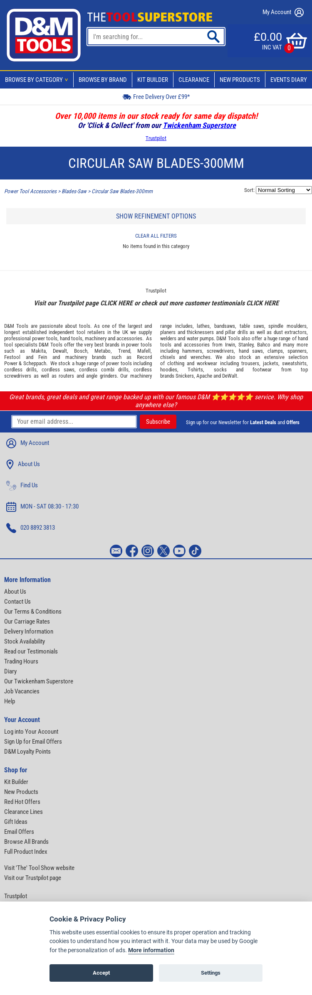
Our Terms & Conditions (33, 611)
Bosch (80, 351)
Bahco (263, 344)
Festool (12, 357)
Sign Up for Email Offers (33, 741)
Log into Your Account (31, 731)
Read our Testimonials (31, 651)
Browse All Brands (26, 841)
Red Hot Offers (22, 802)
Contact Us (17, 601)
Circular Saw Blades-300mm (122, 191)
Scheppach (34, 363)
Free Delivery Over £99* (156, 96)
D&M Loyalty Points (27, 751)
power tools (44, 338)
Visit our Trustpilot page (32, 878)
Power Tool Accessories (30, 191)
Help (9, 701)
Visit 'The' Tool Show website (39, 868)
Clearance (193, 80)
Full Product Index (25, 851)
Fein (42, 357)
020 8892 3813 (30, 528)
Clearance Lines (23, 812)
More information (151, 950)
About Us (23, 464)
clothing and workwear (192, 363)
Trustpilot (156, 138)
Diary (10, 671)
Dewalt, (60, 351)
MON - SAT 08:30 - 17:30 (42, 507)
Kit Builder (152, 80)
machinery (95, 338)
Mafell (144, 351)
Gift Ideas (15, 821)
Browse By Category (38, 80)
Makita (38, 351)
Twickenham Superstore (199, 125)
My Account (283, 12)
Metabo (102, 351)
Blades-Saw (74, 191)
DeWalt (229, 376)
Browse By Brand (103, 80)
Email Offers (19, 831)
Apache (204, 376)
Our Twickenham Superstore (38, 681)
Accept (101, 973)
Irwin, (230, 344)
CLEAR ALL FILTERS (156, 236)
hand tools (71, 338)
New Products (240, 80)
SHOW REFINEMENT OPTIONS (156, 216)
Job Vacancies (22, 691)
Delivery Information (28, 631)
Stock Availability (24, 641)
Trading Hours (21, 661)
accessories (129, 338)
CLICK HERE (116, 303)
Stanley (245, 344)
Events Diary (288, 80)
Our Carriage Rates (27, 621)
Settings (210, 973)
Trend (124, 351)
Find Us (22, 486)
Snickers (185, 376)
